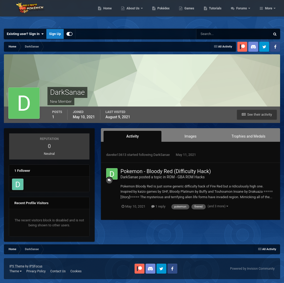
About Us (161, 13)
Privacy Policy (36, 271)
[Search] (217, 34)
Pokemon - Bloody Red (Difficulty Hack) (165, 171)
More (268, 13)
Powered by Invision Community (252, 268)
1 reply (158, 206)
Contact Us (58, 271)
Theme (15, 271)
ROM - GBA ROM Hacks (185, 177)
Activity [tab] (132, 136)
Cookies (76, 271)
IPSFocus (35, 266)
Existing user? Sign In (25, 34)
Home (135, 13)
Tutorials (243, 13)
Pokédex (191, 13)
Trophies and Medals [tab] (248, 136)
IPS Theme (17, 266)
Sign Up (55, 34)
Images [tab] (190, 136)
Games (217, 13)
